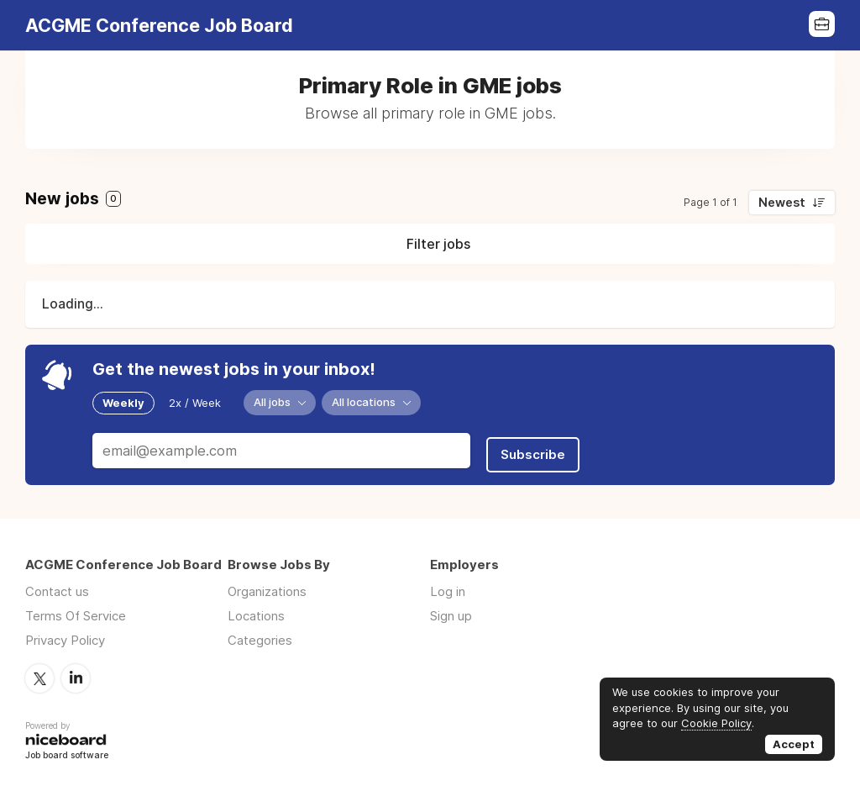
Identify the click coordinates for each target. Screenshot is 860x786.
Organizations (267, 585)
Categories (260, 633)
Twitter (39, 671)
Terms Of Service (75, 609)
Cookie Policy (716, 723)
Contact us (57, 585)
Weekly (123, 402)
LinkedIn (75, 671)
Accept (794, 744)
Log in (447, 585)
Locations (256, 609)
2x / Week (195, 402)
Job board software (66, 747)
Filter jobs (438, 243)
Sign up (451, 609)
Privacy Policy (65, 633)
